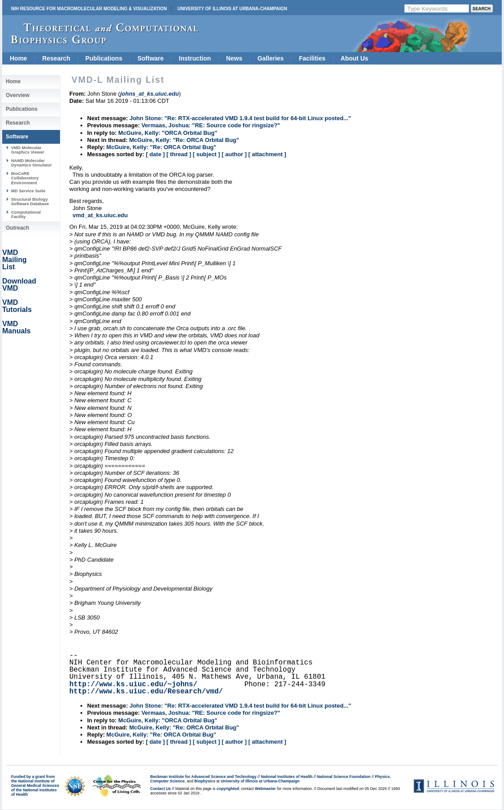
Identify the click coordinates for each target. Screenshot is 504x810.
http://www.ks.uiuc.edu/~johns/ (133, 684)
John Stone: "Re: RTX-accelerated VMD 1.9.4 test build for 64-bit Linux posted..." (240, 118)
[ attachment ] (267, 154)
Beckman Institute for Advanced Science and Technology (203, 776)
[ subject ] (206, 154)
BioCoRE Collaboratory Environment (25, 178)
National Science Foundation (344, 776)
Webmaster (265, 788)
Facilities (312, 58)
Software (150, 58)
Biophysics (204, 781)
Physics (382, 776)
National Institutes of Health (286, 776)
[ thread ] (178, 154)
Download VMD (19, 284)
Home (18, 58)
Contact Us (160, 788)
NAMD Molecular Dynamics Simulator (31, 162)
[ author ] (234, 154)
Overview (17, 95)
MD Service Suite (28, 190)
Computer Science (167, 781)
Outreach (17, 228)
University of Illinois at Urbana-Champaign (232, 8)
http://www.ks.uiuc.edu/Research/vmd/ (146, 692)
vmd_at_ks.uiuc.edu (100, 215)
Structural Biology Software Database (30, 201)
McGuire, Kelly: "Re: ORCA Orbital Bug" (184, 140)
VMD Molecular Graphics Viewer (27, 149)
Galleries (270, 58)
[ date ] (155, 154)
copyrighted (227, 788)
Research (56, 58)
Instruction (195, 58)
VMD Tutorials (17, 306)
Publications (103, 58)
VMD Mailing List (14, 260)
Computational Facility (26, 214)
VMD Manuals (16, 327)
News (234, 58)
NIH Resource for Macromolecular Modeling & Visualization (89, 8)
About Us (354, 58)
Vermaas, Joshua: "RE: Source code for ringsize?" (210, 125)
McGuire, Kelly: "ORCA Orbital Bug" (167, 133)
